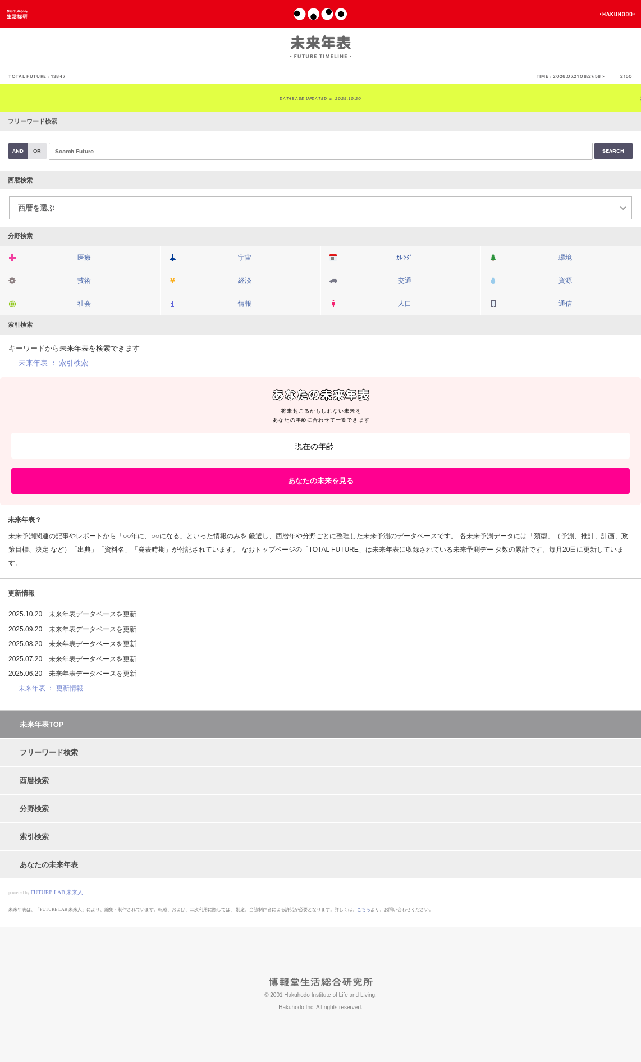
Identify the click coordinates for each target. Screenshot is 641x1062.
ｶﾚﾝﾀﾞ (404, 257)
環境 (565, 257)
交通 (404, 280)
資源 (565, 280)
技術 (84, 280)
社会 (84, 303)
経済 (244, 280)
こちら (363, 909)
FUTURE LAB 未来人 (57, 892)
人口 (404, 303)
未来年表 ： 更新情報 (51, 688)
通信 (565, 303)
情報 (244, 303)
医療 (84, 257)
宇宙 (244, 257)
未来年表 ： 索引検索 (53, 363)
